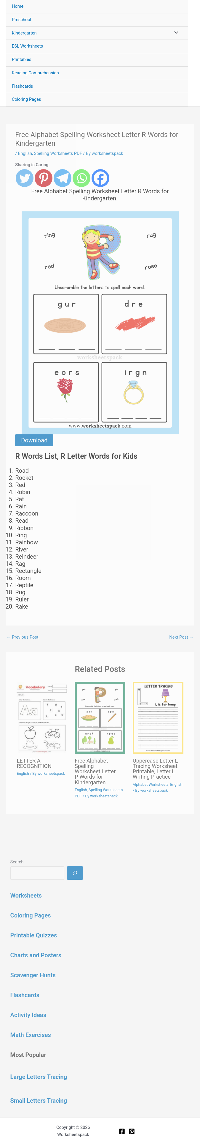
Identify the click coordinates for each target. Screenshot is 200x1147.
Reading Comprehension (35, 73)
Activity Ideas (28, 1015)
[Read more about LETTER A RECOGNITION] (42, 718)
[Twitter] (24, 178)
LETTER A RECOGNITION (34, 763)
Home (17, 6)
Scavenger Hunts (33, 975)
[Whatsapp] (81, 178)
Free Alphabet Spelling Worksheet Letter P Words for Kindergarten (95, 771)
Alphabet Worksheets (151, 784)
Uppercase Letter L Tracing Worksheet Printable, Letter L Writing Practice (155, 769)
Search (17, 862)
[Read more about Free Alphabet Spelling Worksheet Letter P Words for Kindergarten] (100, 718)
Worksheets (26, 895)
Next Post (181, 637)
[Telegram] (62, 178)
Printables (21, 59)
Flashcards (22, 86)
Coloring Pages (26, 99)
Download (34, 440)
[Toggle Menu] (174, 33)
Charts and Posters (35, 955)
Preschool (21, 19)
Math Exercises (30, 1034)
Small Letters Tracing (38, 1100)
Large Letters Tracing (38, 1076)
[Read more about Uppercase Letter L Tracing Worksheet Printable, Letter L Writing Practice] (158, 718)
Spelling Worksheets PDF (58, 153)
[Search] (75, 872)
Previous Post (23, 637)
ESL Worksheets (27, 46)
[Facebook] (100, 178)
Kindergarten (24, 33)
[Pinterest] (43, 178)
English (25, 153)
